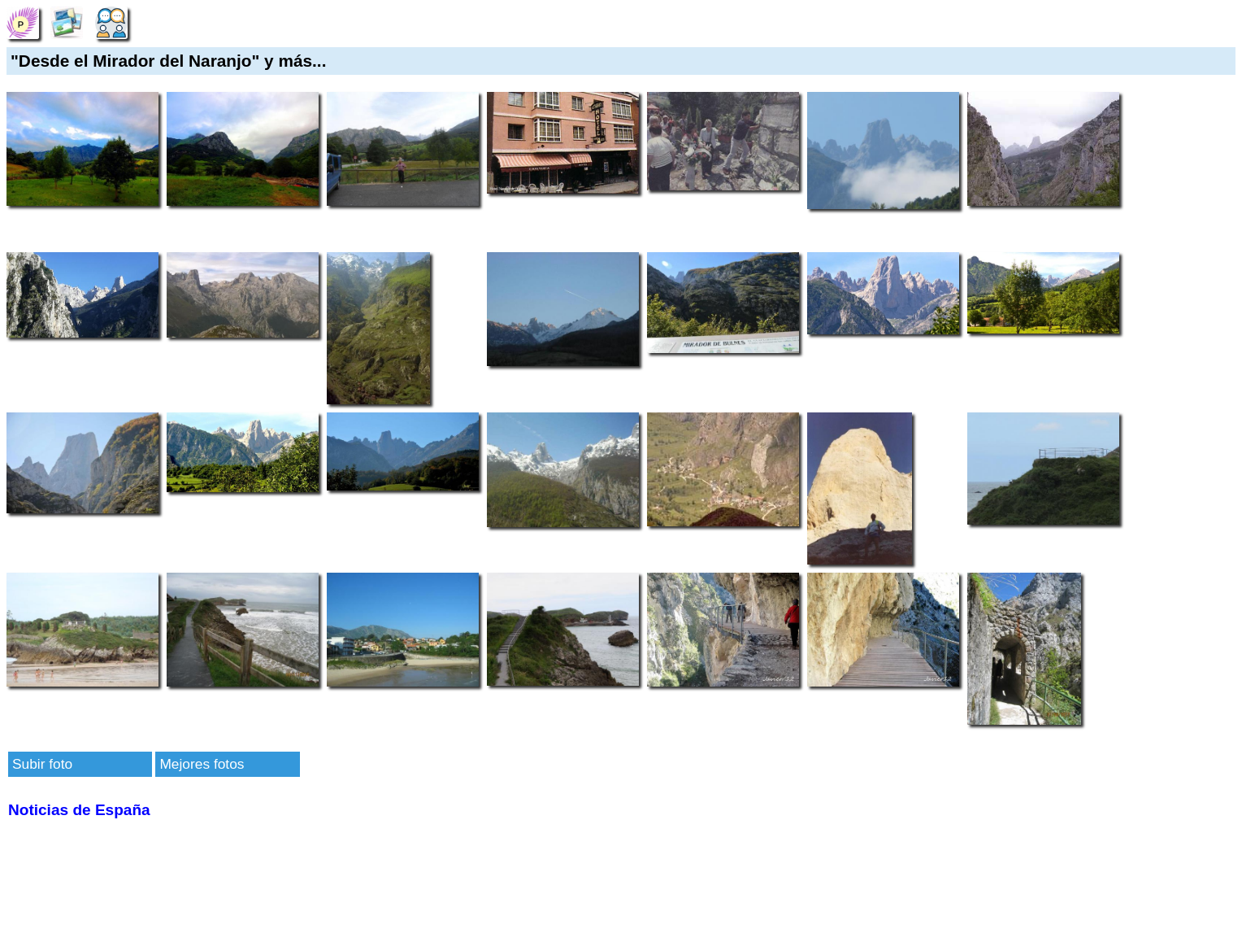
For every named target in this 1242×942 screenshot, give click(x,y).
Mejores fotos (201, 764)
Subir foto (42, 764)
